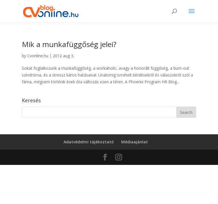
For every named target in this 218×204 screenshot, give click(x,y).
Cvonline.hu (37, 55)
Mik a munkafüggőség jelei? (69, 44)
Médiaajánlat (134, 141)
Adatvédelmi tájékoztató (89, 141)
